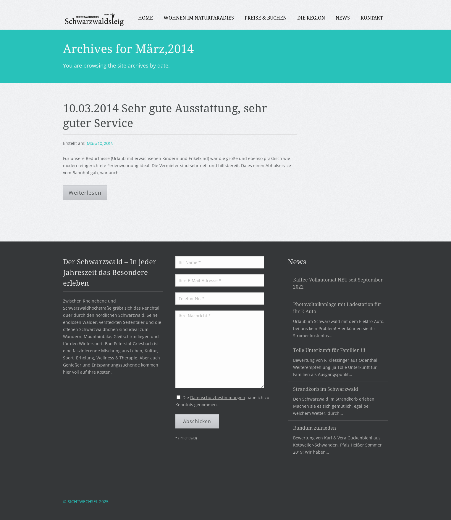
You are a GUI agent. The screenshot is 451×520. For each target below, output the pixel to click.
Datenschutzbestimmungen (217, 397)
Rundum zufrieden (314, 428)
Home (145, 18)
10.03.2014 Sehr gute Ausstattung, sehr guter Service (165, 115)
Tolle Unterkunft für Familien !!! (329, 350)
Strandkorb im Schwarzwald (325, 389)
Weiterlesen (85, 192)
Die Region (311, 18)
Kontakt (372, 18)
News (343, 18)
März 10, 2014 (100, 143)
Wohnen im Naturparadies (199, 18)
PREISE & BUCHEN (266, 18)
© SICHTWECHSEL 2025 (86, 501)
